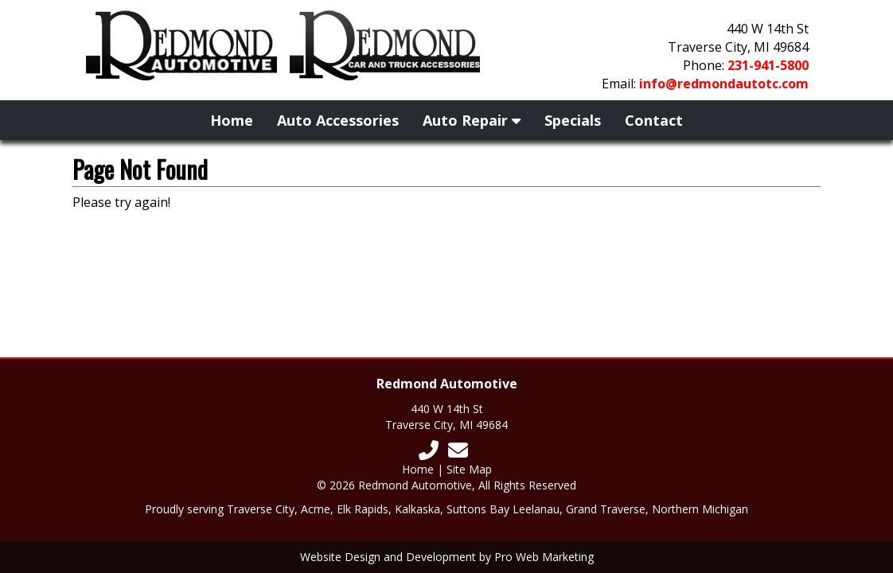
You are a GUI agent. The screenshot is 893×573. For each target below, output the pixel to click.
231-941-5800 (768, 65)
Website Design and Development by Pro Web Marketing (447, 556)
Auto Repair (472, 120)
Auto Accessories (338, 120)
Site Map (469, 469)
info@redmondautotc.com (724, 83)
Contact (654, 120)
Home (231, 120)
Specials (572, 120)
